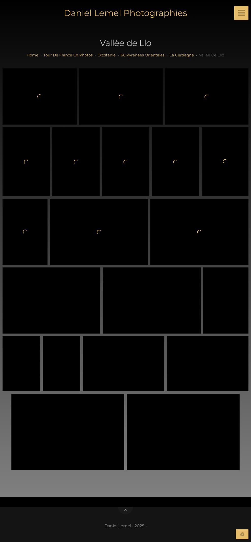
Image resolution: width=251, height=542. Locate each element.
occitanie (107, 55)
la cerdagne (181, 55)
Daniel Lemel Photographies (125, 13)
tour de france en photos (67, 55)
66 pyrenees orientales (142, 55)
